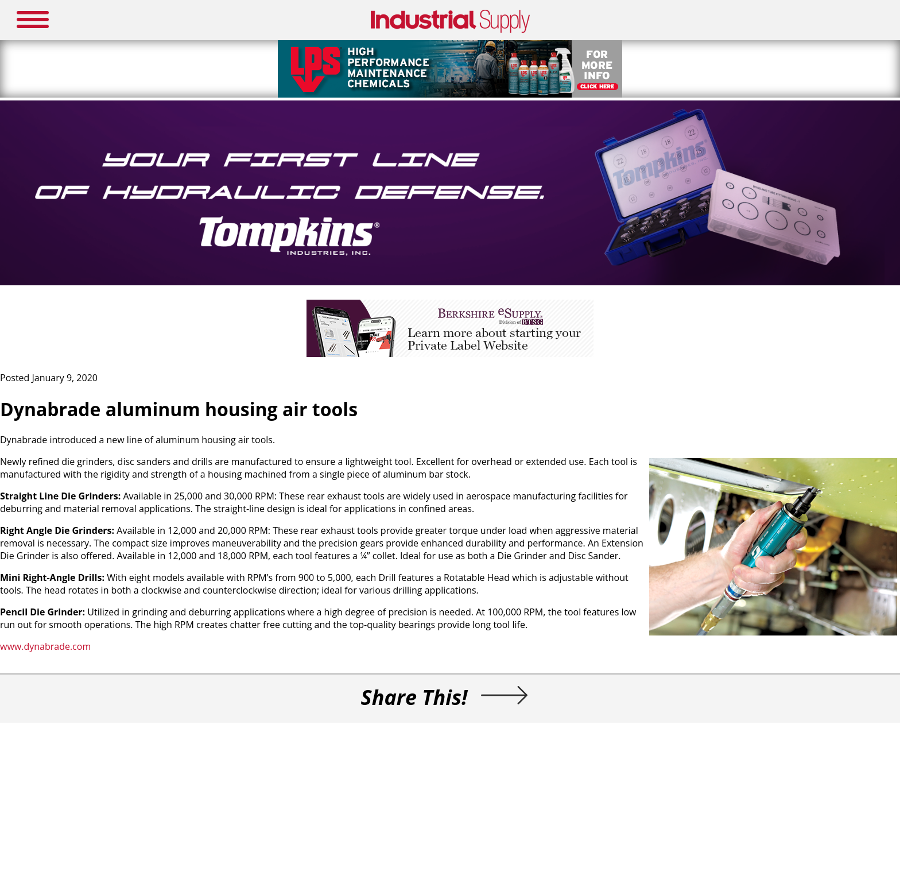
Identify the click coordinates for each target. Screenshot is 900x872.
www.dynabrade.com (45, 646)
